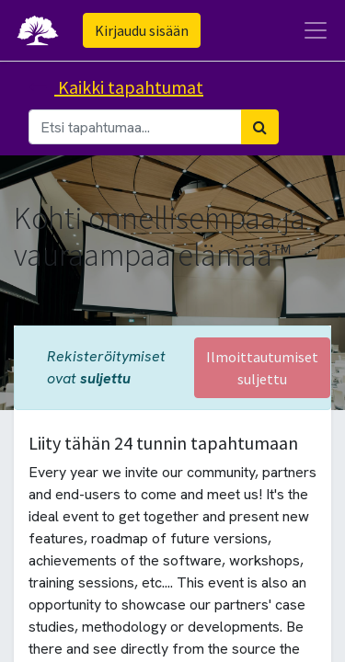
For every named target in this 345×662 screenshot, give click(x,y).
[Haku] (260, 126)
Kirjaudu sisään (142, 30)
